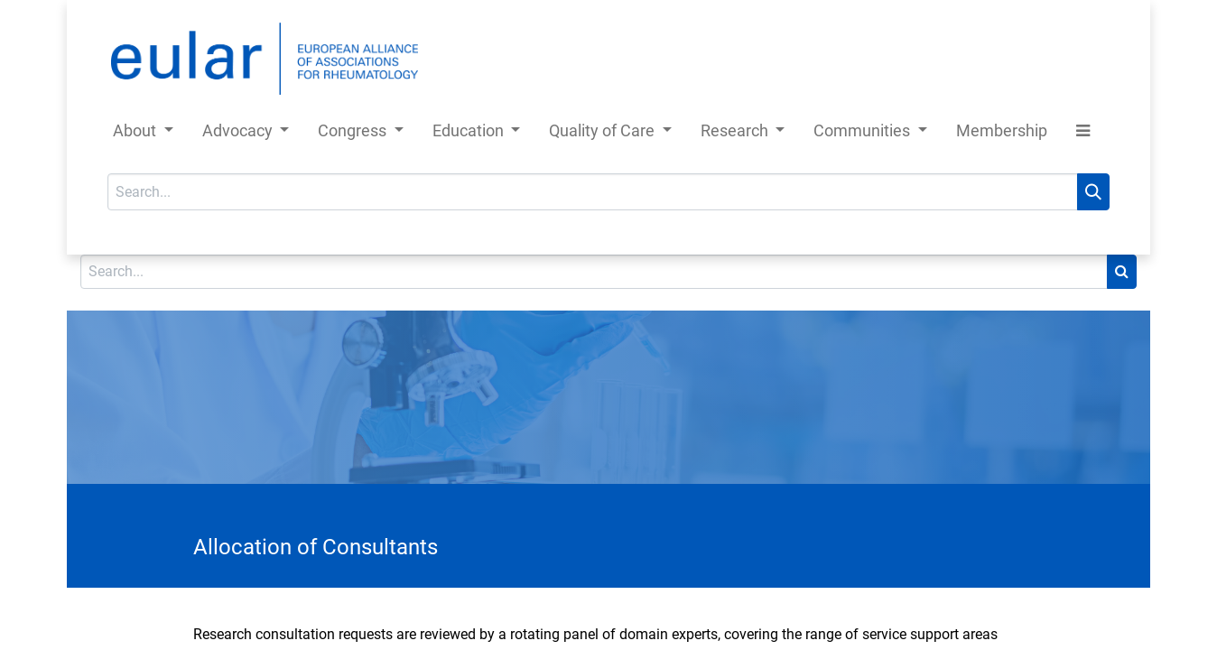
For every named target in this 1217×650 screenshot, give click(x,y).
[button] (1083, 134)
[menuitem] (1001, 134)
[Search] (1093, 191)
